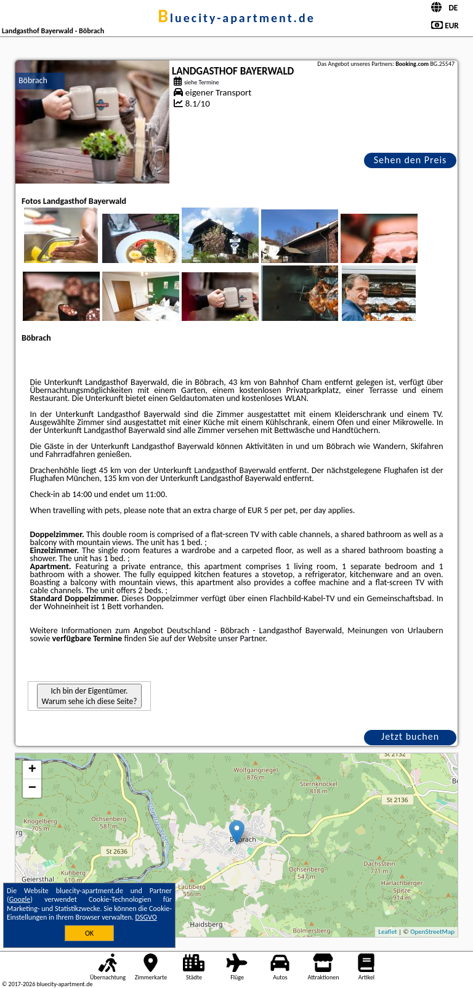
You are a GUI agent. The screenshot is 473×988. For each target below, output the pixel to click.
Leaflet (387, 932)
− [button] (32, 788)
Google (20, 899)
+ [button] (32, 770)
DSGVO (146, 917)
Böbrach (32, 80)
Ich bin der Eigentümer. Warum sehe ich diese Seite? (89, 696)
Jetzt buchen (410, 736)
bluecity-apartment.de (236, 17)
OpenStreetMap (432, 932)
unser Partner (241, 638)
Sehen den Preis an (410, 161)
